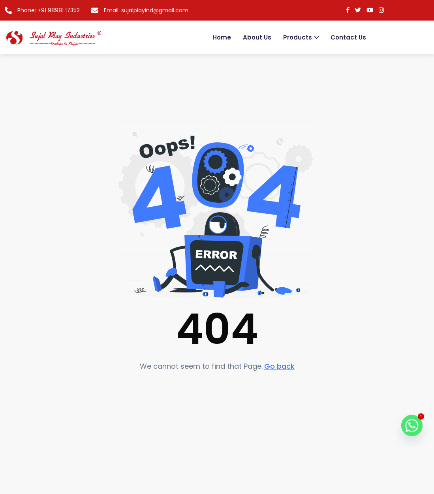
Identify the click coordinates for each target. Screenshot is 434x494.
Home (221, 37)
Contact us (348, 37)
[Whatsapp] (412, 430)
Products (297, 37)
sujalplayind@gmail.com (154, 10)
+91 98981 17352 (59, 10)
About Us (257, 37)
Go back (279, 366)
